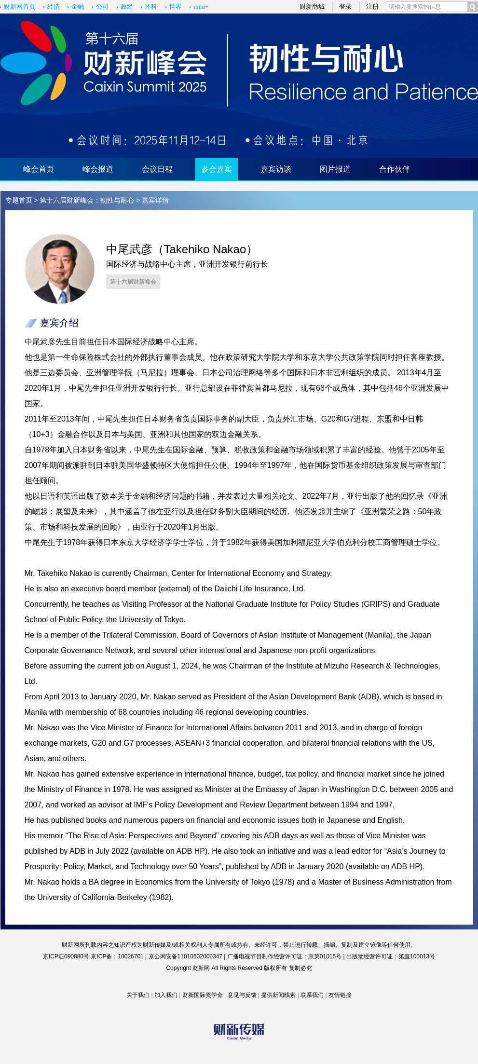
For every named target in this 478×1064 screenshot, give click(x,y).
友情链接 (340, 995)
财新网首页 (19, 6)
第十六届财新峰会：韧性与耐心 (87, 200)
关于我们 (138, 995)
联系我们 (312, 995)
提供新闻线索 (278, 995)
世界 (175, 6)
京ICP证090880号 (66, 956)
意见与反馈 (242, 995)
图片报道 (335, 169)
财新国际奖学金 (202, 995)
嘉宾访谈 (275, 169)
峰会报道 (97, 169)
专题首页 (18, 200)
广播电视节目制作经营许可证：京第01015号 (284, 956)
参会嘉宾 (216, 169)
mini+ (200, 6)
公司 (102, 6)
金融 (77, 6)
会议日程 (157, 169)
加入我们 (166, 995)
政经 (127, 6)
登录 (345, 6)
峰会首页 (38, 169)
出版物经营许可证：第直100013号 (390, 956)
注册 (372, 6)
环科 (151, 6)
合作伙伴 (394, 169)
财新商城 (312, 6)
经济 (53, 6)
